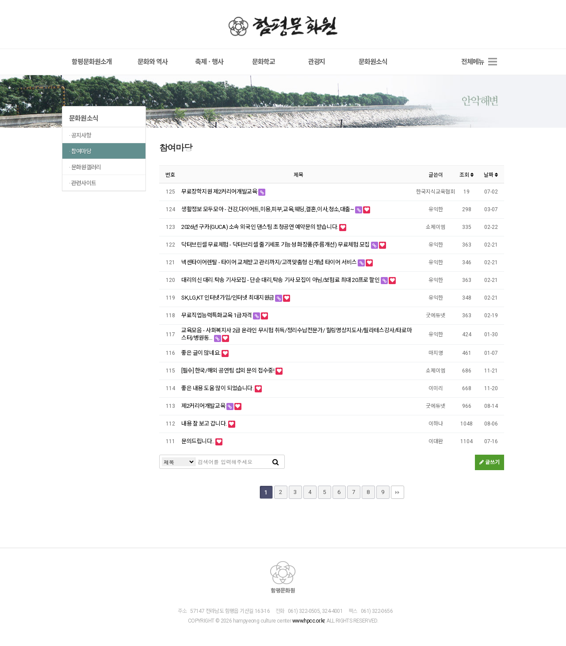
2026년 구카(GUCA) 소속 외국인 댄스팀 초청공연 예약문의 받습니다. (260, 227)
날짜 (491, 175)
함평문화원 (283, 26)
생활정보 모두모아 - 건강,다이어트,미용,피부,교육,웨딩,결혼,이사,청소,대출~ (268, 210)
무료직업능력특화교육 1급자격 (217, 316)
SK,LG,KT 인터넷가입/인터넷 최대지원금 (228, 298)
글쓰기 (489, 463)
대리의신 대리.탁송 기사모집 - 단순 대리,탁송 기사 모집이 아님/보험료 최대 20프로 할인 (281, 280)
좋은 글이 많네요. (201, 353)
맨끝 (397, 493)
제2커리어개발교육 (203, 406)
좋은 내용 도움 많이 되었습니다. (218, 388)
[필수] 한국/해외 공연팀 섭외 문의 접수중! (228, 371)
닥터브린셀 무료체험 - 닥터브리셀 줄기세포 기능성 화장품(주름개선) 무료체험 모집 (276, 245)
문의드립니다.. (198, 441)
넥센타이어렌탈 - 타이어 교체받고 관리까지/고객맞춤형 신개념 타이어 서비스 (269, 263)
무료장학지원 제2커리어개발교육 (219, 192)
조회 (466, 175)
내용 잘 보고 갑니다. (204, 424)
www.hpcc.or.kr (308, 621)
